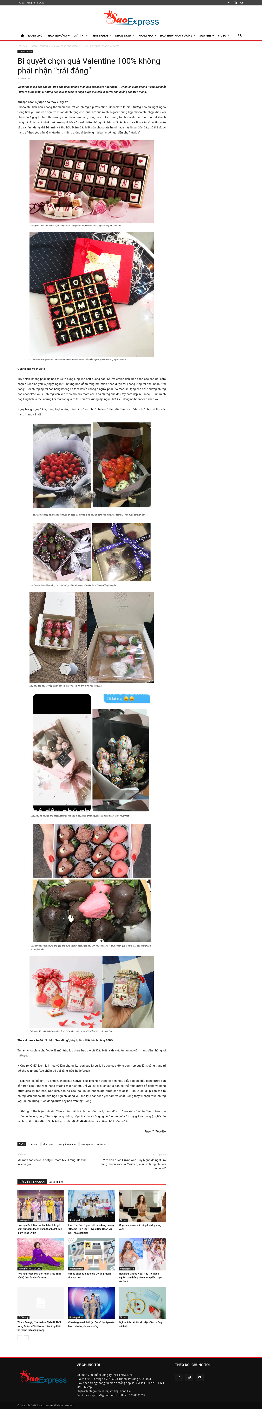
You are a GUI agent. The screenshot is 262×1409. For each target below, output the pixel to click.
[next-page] (26, 1337)
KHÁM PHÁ (147, 35)
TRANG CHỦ (31, 36)
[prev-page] (19, 1337)
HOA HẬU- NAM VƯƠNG (178, 35)
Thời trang (101, 35)
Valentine (102, 1144)
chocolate (34, 1144)
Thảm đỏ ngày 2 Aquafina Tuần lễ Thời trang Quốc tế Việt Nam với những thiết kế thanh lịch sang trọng (39, 1326)
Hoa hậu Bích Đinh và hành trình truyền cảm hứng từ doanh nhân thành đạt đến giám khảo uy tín (39, 1229)
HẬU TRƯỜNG (59, 35)
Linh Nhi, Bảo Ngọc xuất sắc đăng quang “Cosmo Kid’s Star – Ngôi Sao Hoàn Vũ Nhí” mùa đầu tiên (91, 1229)
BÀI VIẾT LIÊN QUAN (32, 1181)
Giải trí (81, 35)
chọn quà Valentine (67, 1144)
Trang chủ (22, 46)
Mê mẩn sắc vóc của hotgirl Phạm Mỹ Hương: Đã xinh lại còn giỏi (52, 1162)
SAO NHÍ (207, 35)
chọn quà (48, 1144)
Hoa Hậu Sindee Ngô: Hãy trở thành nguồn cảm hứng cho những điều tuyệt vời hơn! (140, 1277)
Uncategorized (40, 46)
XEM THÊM (56, 1181)
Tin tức (123, 1220)
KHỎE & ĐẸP (125, 35)
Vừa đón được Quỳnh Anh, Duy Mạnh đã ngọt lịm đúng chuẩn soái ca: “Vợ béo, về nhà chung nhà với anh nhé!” (133, 1164)
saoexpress (87, 1144)
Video (223, 35)
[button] (240, 36)
